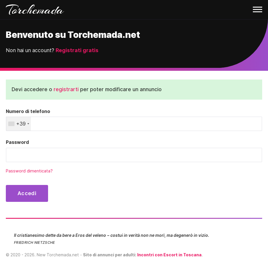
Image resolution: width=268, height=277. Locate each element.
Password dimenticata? (29, 171)
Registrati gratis (77, 50)
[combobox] (18, 124)
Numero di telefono (28, 111)
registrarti (66, 89)
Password (17, 142)
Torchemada (35, 9)
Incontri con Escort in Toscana (169, 254)
